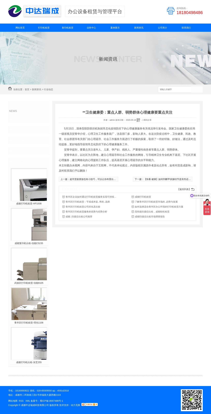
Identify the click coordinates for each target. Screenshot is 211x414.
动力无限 (75, 405)
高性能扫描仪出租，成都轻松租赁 (152, 211)
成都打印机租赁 (143, 196)
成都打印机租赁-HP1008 (28, 203)
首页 (27, 89)
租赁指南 (19, 140)
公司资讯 (19, 119)
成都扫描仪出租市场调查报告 (150, 216)
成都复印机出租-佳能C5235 (29, 243)
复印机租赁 (67, 27)
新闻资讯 (138, 27)
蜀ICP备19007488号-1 (51, 401)
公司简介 (162, 27)
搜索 (197, 89)
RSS (21, 401)
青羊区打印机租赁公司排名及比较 (83, 206)
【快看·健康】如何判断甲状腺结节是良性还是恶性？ (171, 179)
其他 (16, 150)
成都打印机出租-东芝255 (29, 362)
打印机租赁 (44, 27)
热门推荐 (19, 161)
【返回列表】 (184, 189)
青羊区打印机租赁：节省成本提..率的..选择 (88, 201)
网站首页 (20, 27)
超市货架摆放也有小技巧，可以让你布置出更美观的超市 (98, 179)
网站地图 (12, 401)
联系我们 (186, 27)
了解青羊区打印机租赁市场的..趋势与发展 (156, 201)
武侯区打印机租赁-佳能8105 (28, 283)
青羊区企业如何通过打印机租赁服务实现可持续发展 (92, 196)
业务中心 (91, 27)
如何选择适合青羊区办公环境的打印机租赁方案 (159, 206)
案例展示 (115, 27)
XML (28, 401)
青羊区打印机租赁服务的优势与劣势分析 (86, 211)
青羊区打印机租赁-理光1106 (28, 322)
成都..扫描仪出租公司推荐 (79, 216)
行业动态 (48, 89)
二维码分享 (146, 120)
